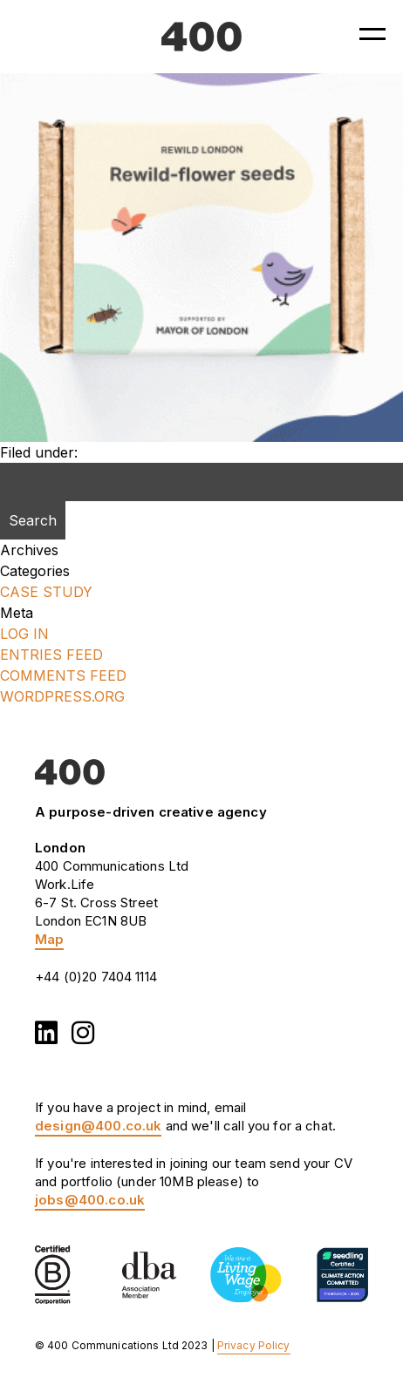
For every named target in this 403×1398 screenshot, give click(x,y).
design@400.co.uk (98, 1125)
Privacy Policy (253, 1345)
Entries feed (51, 654)
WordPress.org (62, 696)
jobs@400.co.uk (90, 1199)
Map (49, 939)
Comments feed (63, 675)
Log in (24, 633)
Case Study (46, 592)
